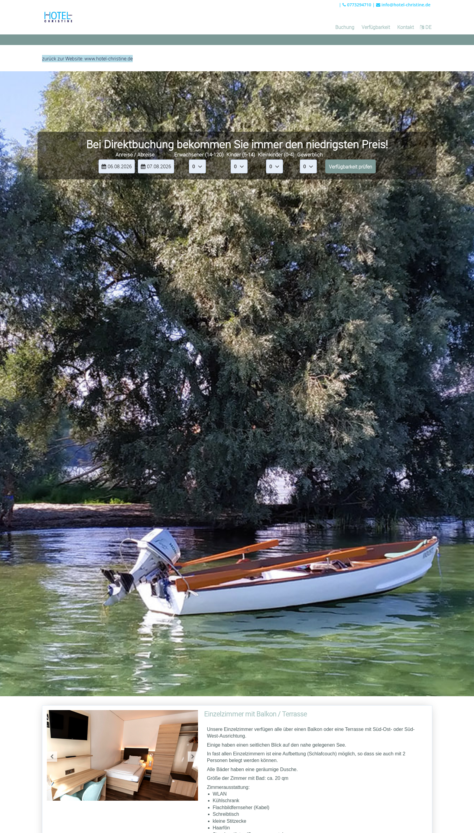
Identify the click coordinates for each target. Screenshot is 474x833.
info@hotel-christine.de (403, 5)
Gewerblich (310, 154)
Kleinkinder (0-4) (276, 154)
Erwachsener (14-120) (198, 154)
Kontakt (405, 27)
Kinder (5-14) (240, 154)
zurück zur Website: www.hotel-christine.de (87, 58)
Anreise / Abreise (134, 154)
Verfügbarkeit (376, 27)
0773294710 (357, 5)
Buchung (344, 27)
